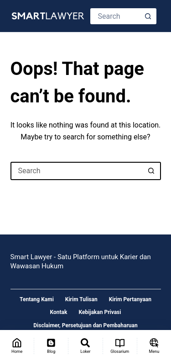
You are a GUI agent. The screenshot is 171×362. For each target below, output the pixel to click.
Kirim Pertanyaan (130, 299)
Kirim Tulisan (81, 299)
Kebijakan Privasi (99, 312)
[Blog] (51, 346)
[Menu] (154, 346)
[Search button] (148, 16)
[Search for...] (115, 16)
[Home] (17, 346)
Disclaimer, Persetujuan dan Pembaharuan (85, 325)
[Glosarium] (120, 346)
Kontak (58, 312)
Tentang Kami (37, 299)
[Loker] (85, 346)
